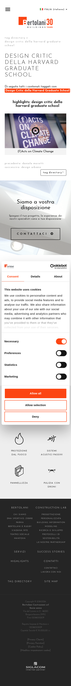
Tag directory (15, 38)
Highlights (20, 561)
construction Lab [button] (51, 508)
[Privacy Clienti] (35, 640)
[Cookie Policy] (35, 647)
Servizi (20, 552)
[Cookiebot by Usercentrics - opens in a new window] (50, 266)
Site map (51, 581)
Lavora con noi (51, 572)
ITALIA (53, 9)
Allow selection (35, 405)
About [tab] (58, 276)
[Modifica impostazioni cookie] (35, 650)
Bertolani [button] (20, 508)
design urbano (31, 167)
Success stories (51, 552)
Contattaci (32, 233)
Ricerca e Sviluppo (51, 530)
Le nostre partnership (51, 542)
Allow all (35, 393)
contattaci (51, 568)
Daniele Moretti (33, 163)
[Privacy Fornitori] (35, 643)
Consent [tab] (13, 276)
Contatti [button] (51, 561)
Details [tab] (35, 276)
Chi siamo (20, 514)
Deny (35, 416)
